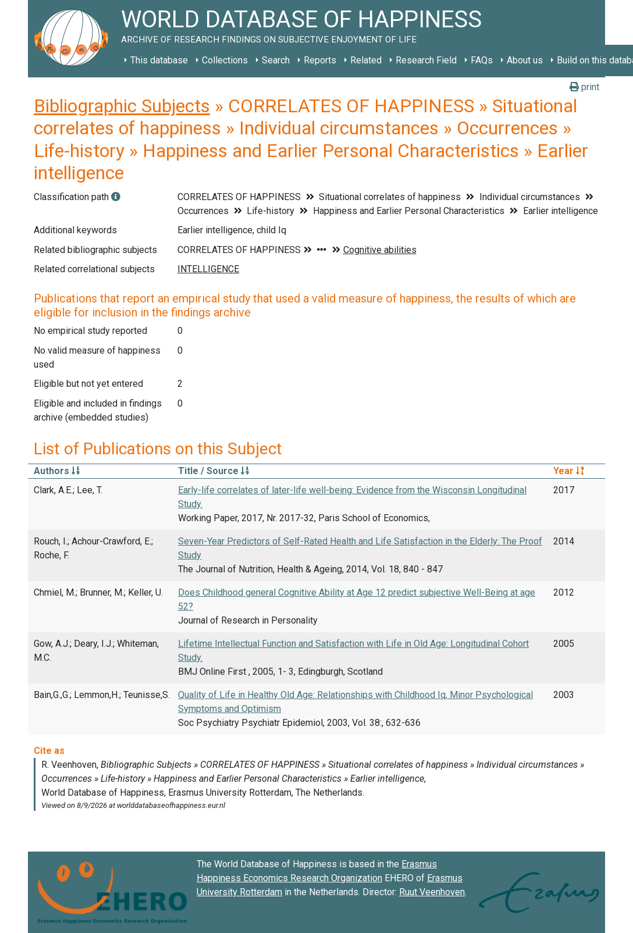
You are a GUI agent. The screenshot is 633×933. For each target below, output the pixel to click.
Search (276, 60)
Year (568, 470)
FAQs (482, 60)
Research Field (426, 60)
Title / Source (213, 470)
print (584, 86)
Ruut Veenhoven (432, 892)
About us (525, 60)
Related (366, 60)
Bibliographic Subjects (122, 106)
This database (159, 60)
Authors (57, 470)
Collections (225, 60)
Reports (320, 60)
